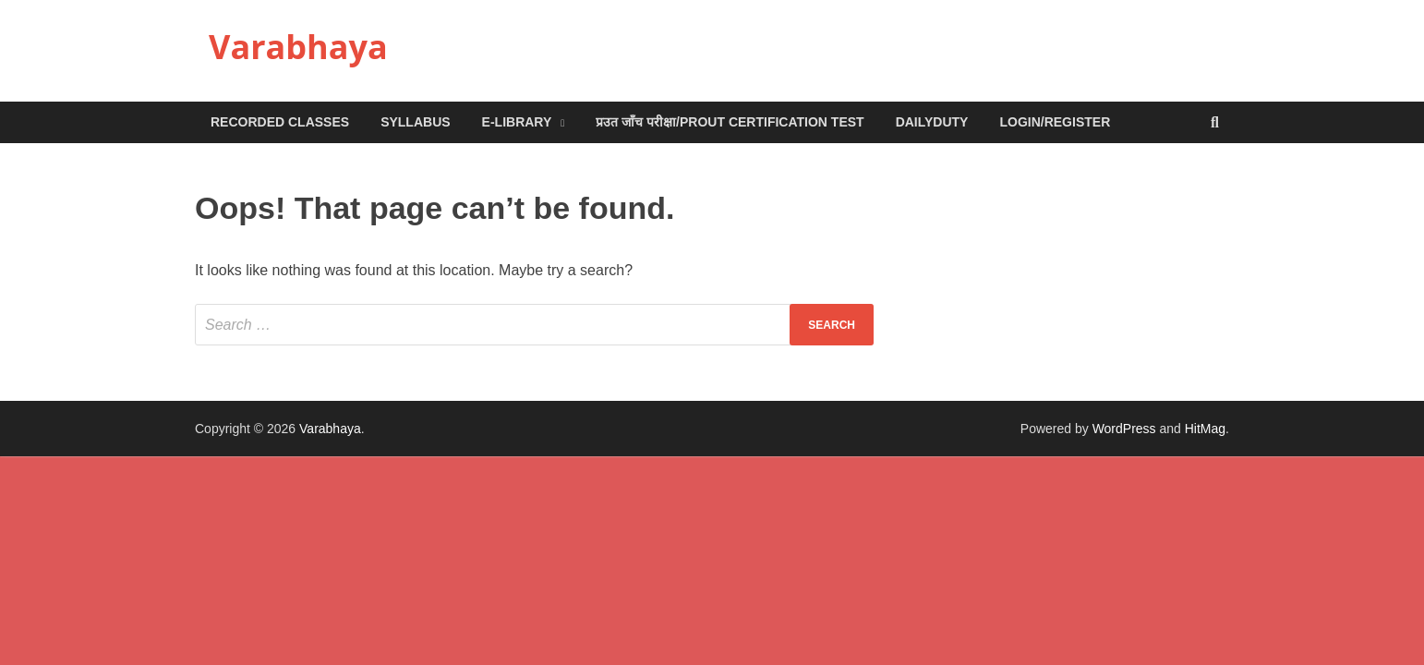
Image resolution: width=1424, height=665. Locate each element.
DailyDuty (932, 122)
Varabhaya (298, 46)
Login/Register (1054, 122)
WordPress (1124, 428)
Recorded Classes (280, 122)
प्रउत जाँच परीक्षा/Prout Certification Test (729, 122)
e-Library (517, 122)
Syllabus (415, 122)
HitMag (1205, 428)
